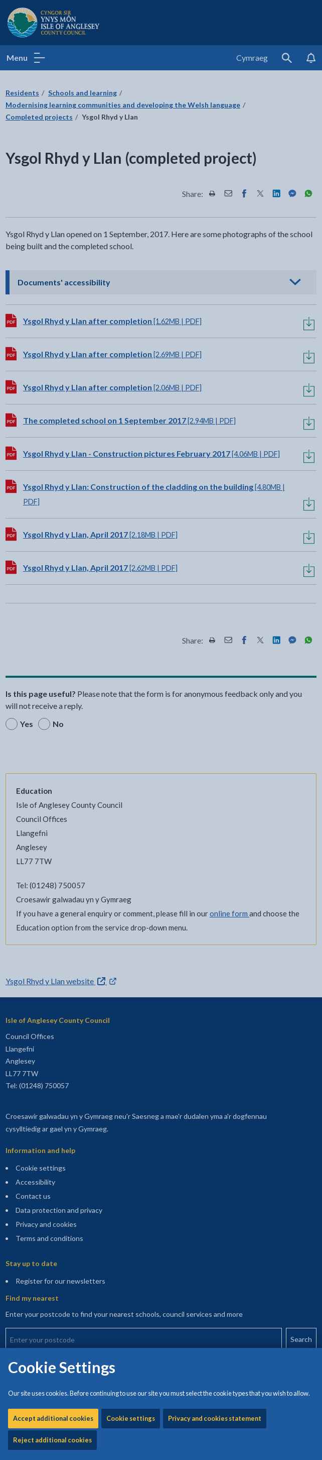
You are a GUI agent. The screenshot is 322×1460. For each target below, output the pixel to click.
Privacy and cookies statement (214, 320)
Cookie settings (130, 320)
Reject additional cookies (52, 342)
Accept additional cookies (53, 320)
